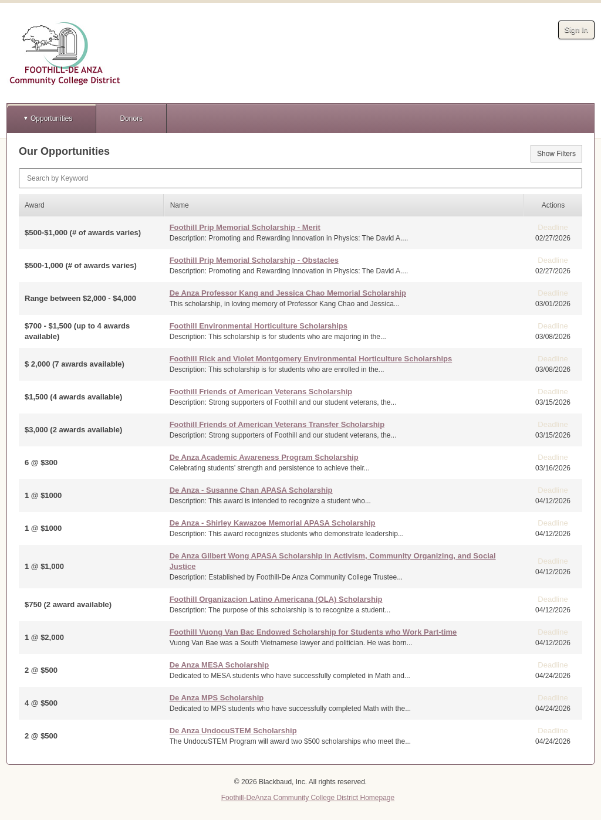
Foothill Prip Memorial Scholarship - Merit (245, 227)
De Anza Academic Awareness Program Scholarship (264, 457)
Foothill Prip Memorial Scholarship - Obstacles (254, 260)
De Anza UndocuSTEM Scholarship (233, 730)
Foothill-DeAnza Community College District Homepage (307, 798)
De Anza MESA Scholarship (219, 664)
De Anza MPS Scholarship (217, 697)
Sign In (576, 29)
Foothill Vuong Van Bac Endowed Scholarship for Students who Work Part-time (313, 632)
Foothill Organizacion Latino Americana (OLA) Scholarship (276, 599)
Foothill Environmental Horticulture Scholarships (258, 325)
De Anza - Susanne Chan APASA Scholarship (251, 490)
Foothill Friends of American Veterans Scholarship (261, 391)
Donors (131, 118)
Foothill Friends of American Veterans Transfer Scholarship (277, 424)
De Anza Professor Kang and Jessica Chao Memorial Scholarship (288, 293)
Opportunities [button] (51, 118)
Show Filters (556, 154)
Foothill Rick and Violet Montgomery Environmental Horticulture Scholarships (311, 358)
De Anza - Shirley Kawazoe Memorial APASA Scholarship (273, 523)
